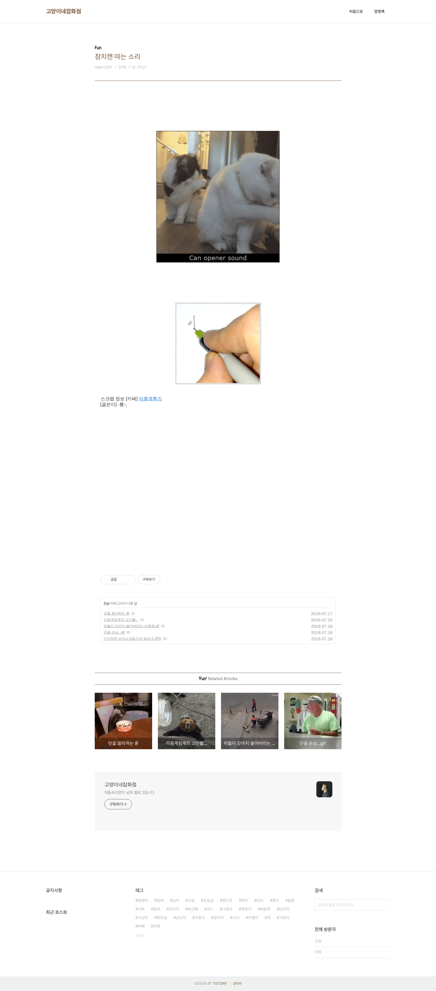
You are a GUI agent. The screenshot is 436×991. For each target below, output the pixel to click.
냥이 (260, 900)
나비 (141, 909)
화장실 (162, 917)
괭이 (275, 900)
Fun (106, 603)
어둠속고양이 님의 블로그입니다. (130, 792)
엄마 (160, 900)
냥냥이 (181, 917)
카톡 (156, 926)
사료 (191, 900)
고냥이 (143, 917)
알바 (156, 909)
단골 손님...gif (114, 632)
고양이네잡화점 (63, 11)
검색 (384, 904)
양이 (244, 900)
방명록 (379, 11)
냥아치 (284, 909)
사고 (235, 917)
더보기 (139, 936)
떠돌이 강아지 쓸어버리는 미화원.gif (131, 626)
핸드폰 (227, 900)
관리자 (237, 984)
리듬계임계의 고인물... (121, 620)
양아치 (219, 917)
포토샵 (208, 900)
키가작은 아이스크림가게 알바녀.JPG (132, 639)
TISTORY (220, 984)
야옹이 (200, 917)
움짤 (291, 900)
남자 (175, 900)
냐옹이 (227, 909)
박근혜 (193, 909)
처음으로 (356, 11)
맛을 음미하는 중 (117, 613)
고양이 (284, 917)
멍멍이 (246, 909)
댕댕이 (143, 900)
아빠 (141, 926)
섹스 (210, 909)
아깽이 (253, 917)
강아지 (174, 909)
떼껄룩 (265, 909)
